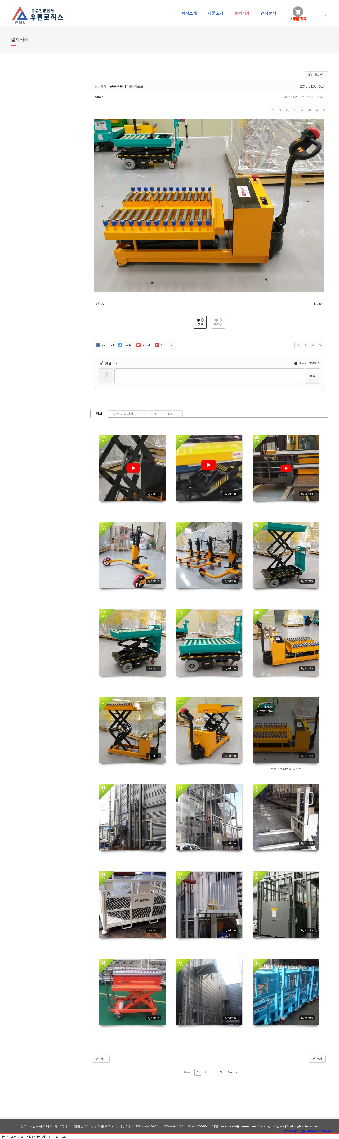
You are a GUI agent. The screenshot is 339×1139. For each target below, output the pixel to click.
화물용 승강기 (123, 414)
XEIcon (322, 1131)
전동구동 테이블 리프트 (126, 86)
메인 (331, 1131)
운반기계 (150, 414)
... (213, 1072)
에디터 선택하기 (307, 363)
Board (311, 1131)
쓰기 (317, 1058)
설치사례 (242, 13)
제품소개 (216, 13)
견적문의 (268, 13)
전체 (99, 414)
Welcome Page (295, 1131)
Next (232, 1072)
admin (99, 97)
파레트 (172, 414)
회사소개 (189, 13)
